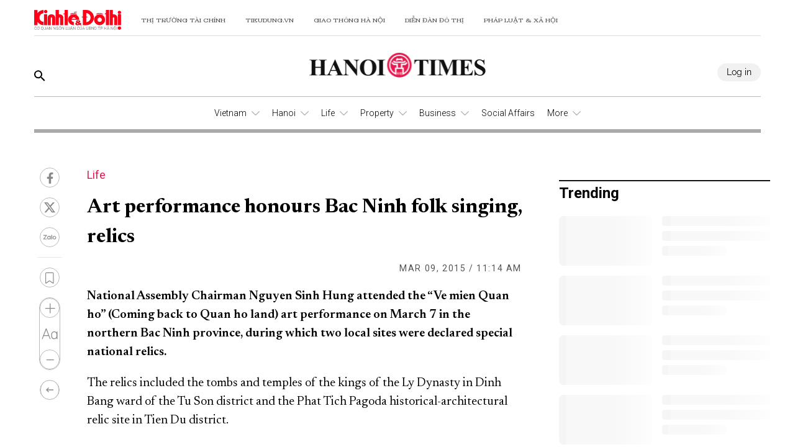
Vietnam (230, 113)
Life (328, 113)
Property (377, 113)
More (557, 113)
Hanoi (284, 113)
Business (437, 113)
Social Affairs (508, 113)
